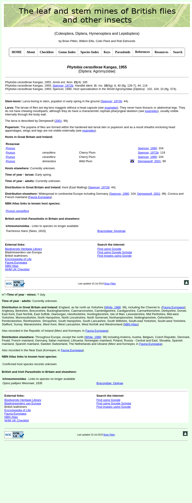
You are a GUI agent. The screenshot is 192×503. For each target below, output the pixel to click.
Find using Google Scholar (114, 252)
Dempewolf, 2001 (149, 161)
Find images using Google (114, 255)
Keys (107, 52)
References (142, 52)
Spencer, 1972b (63, 85)
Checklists (47, 52)
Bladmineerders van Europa (22, 403)
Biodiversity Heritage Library (23, 249)
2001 (58, 120)
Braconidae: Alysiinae (111, 231)
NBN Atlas (11, 266)
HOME (17, 52)
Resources (161, 52)
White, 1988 (113, 307)
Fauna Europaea (40, 197)
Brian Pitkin (110, 283)
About (31, 52)
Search (177, 52)
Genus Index (67, 52)
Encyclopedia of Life (18, 259)
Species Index (89, 52)
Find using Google (109, 249)
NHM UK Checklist (17, 269)
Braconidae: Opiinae (109, 383)
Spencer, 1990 (147, 148)
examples (111, 107)
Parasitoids (122, 52)
